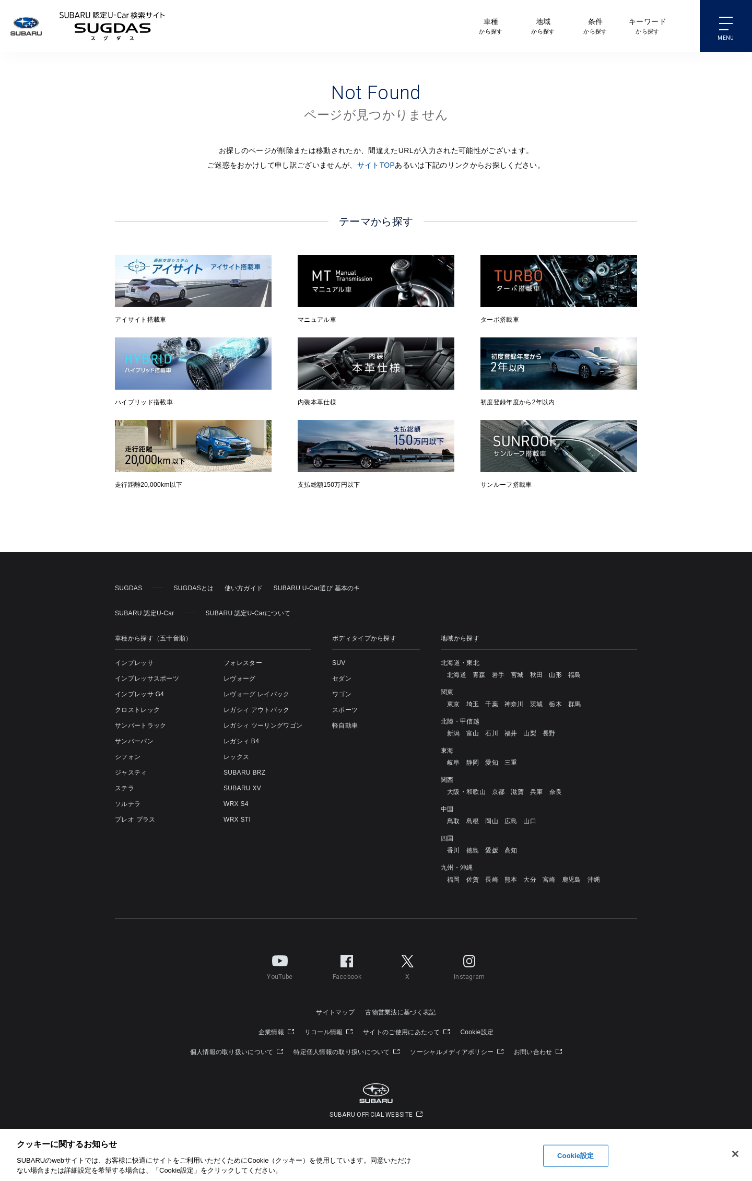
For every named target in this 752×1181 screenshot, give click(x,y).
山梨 (529, 733)
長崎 (491, 879)
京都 (498, 792)
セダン (341, 678)
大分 (529, 879)
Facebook (347, 965)
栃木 (555, 704)
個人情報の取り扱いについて (237, 1052)
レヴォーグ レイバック (257, 694)
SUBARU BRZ (244, 772)
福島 (574, 675)
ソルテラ (127, 804)
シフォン (127, 757)
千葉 (491, 704)
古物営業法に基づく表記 (400, 1012)
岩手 (498, 675)
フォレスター (243, 662)
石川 (491, 733)
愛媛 (491, 850)
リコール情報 (328, 1032)
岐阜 (453, 762)
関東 (447, 692)
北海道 (456, 675)
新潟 (453, 733)
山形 (555, 675)
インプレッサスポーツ (147, 678)
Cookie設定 (477, 1032)
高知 (511, 850)
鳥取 (453, 821)
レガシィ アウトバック (257, 710)
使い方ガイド (244, 588)
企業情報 (276, 1032)
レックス (236, 757)
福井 (511, 733)
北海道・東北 (460, 662)
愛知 (491, 762)
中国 (447, 809)
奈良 (555, 792)
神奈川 (514, 704)
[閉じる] (735, 1162)
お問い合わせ (538, 1052)
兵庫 (536, 792)
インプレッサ (134, 662)
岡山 (491, 821)
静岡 (472, 762)
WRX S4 (236, 804)
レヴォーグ (240, 678)
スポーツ (345, 710)
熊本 (511, 879)
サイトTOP (376, 165)
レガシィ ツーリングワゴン (263, 725)
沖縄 (594, 879)
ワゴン (341, 694)
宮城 (517, 675)
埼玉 (472, 704)
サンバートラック (140, 725)
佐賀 (472, 879)
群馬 (574, 704)
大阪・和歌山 (466, 792)
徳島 (472, 850)
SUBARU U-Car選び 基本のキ (316, 588)
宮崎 (549, 879)
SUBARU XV (242, 788)
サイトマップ (335, 1012)
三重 (511, 762)
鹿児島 (571, 879)
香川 (453, 850)
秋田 (536, 675)
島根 (472, 821)
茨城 (536, 704)
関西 (447, 780)
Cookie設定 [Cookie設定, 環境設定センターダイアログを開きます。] (575, 1163)
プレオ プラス (135, 819)
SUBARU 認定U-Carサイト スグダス (112, 26)
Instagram (469, 965)
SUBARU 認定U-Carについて (248, 613)
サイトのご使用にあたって (406, 1032)
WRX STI (237, 819)
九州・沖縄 (457, 867)
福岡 (453, 879)
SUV (339, 662)
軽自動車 (345, 725)
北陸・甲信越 (460, 721)
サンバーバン (134, 741)
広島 (511, 821)
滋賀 (517, 792)
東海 (447, 750)
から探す (490, 25)
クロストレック (137, 710)
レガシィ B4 (241, 741)
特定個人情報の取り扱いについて (346, 1052)
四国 (447, 838)
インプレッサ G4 (139, 694)
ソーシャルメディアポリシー (456, 1052)
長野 (549, 733)
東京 (453, 704)
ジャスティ (131, 772)
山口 (529, 821)
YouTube (279, 965)
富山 (472, 733)
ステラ (124, 788)
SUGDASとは (193, 588)
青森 (479, 675)
